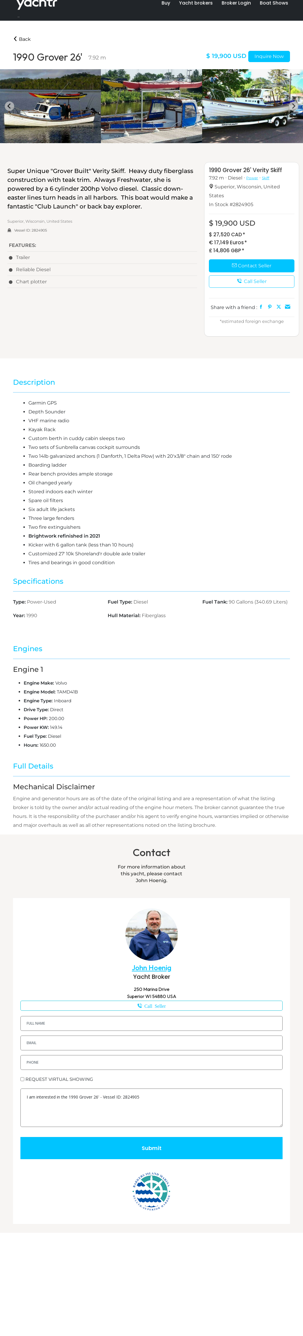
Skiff (265, 178)
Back (22, 39)
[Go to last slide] (9, 106)
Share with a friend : (234, 307)
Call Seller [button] (252, 281)
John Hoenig (151, 968)
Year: (19, 615)
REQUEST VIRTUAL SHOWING (59, 1079)
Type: (20, 602)
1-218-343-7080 (151, 1006)
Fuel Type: (120, 602)
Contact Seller (251, 266)
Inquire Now (269, 56)
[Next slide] (293, 106)
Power (252, 178)
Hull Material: (125, 615)
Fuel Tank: (215, 602)
